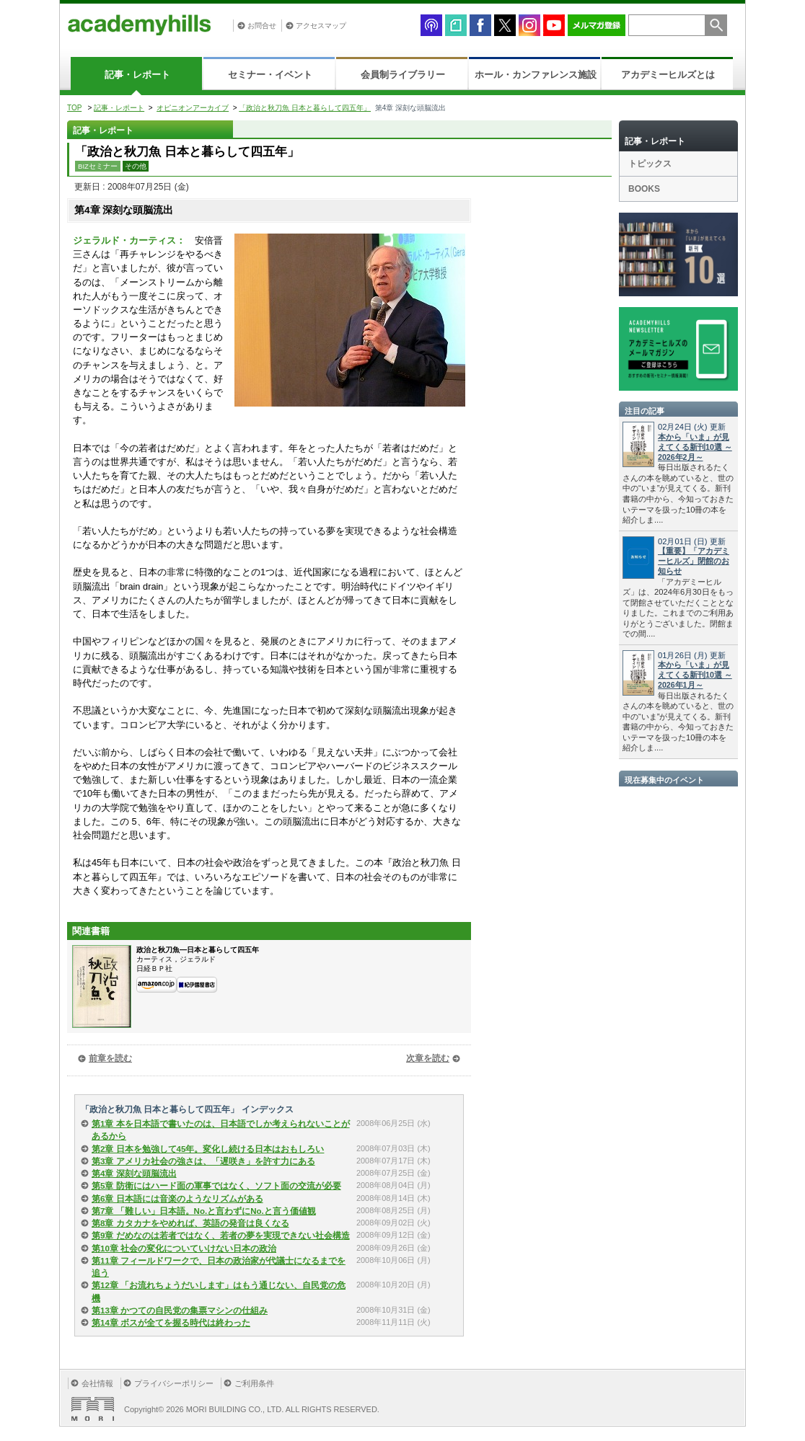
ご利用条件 (254, 1383)
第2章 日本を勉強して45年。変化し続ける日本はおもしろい (208, 1149)
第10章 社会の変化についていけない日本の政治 (184, 1248)
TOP (74, 108)
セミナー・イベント (270, 74)
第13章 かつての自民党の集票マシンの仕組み (180, 1310)
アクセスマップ (321, 26)
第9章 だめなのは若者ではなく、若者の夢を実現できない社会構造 (221, 1235)
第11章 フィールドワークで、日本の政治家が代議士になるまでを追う (219, 1266)
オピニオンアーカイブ (193, 108)
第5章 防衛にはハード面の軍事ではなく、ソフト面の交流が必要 (216, 1185)
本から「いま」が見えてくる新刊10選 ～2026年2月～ (695, 447)
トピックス (650, 164)
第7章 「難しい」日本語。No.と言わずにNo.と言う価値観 (204, 1211)
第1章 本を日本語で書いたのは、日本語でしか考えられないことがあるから (221, 1129)
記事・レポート (137, 74)
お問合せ (261, 26)
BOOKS (644, 189)
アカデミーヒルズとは (668, 74)
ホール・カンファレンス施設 (536, 74)
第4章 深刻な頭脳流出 (134, 1173)
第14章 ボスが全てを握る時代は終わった (171, 1322)
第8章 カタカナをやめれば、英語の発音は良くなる (190, 1223)
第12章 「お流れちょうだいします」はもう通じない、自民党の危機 (219, 1291)
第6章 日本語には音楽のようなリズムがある (177, 1198)
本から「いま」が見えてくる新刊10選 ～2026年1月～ (695, 674)
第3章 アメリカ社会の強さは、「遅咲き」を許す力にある (203, 1161)
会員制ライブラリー (403, 74)
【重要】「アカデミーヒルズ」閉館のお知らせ (693, 560)
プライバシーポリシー (174, 1383)
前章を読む (110, 1058)
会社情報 (97, 1383)
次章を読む (427, 1058)
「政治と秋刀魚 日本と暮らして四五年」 (305, 108)
